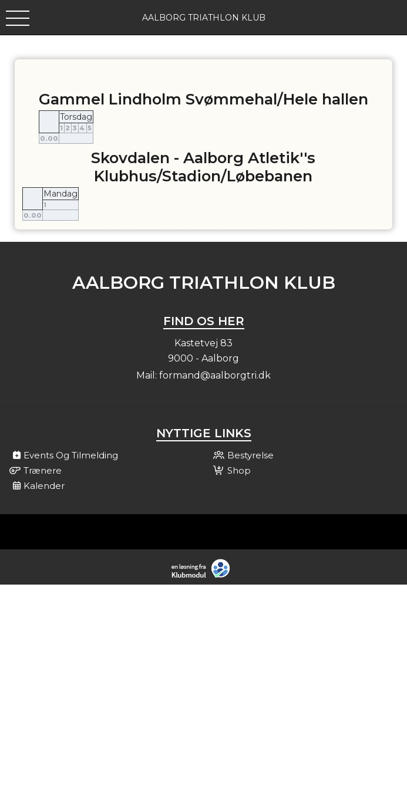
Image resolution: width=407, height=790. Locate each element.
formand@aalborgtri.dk (215, 375)
